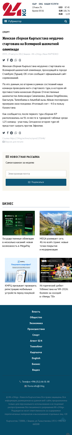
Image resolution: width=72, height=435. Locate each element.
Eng (41, 4)
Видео (36, 369)
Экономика (36, 323)
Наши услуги (51, 4)
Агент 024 (36, 340)
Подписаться (36, 182)
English (36, 358)
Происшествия (36, 329)
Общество (36, 317)
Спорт (36, 334)
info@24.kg (39, 386)
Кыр (34, 4)
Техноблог (36, 346)
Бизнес (36, 364)
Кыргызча (36, 352)
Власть (36, 311)
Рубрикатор (13, 21)
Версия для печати (12, 141)
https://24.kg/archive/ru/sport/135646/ (27, 138)
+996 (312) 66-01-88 (40, 381)
